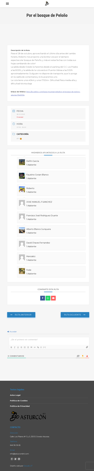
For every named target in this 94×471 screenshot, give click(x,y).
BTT (19, 138)
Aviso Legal (15, 395)
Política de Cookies (19, 401)
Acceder (12, 332)
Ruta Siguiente (74, 315)
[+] (44, 347)
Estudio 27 (28, 466)
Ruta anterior (20, 315)
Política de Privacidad (20, 406)
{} (41, 347)
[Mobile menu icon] (7, 3)
